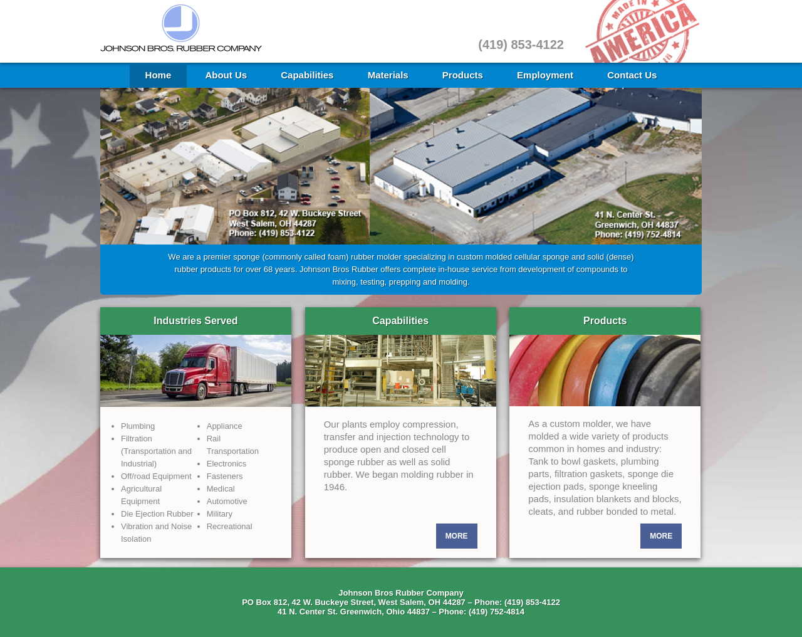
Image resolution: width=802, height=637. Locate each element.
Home (158, 75)
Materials (388, 75)
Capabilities (307, 75)
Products (462, 75)
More (456, 536)
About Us (226, 75)
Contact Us (632, 75)
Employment (545, 75)
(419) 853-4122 (521, 44)
